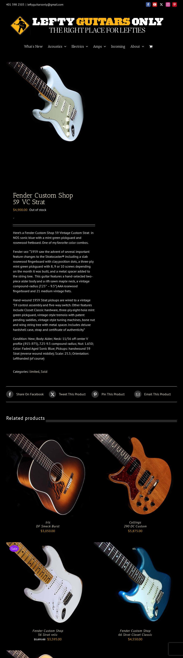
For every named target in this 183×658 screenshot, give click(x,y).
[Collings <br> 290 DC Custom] (135, 440)
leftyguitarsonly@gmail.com (45, 4)
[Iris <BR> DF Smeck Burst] (47, 440)
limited (34, 375)
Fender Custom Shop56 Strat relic (48, 636)
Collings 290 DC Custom (135, 528)
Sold (44, 375)
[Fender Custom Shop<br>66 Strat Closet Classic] (135, 548)
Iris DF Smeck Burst (48, 528)
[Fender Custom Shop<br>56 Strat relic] (47, 548)
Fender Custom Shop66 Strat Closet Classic (135, 636)
